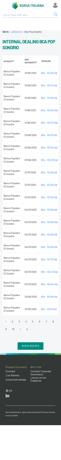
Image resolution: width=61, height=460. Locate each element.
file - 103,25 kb (49, 122)
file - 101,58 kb (49, 184)
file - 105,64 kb (49, 284)
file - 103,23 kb (49, 271)
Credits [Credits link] (15, 415)
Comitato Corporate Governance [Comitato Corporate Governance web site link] (41, 373)
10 (13, 329)
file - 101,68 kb (49, 296)
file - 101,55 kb (49, 197)
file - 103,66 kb (49, 222)
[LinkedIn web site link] (7, 396)
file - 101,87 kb (49, 135)
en (10, 390)
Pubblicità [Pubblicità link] (36, 380)
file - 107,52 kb (49, 147)
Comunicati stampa (16, 379)
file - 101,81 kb (49, 309)
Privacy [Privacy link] (45, 412)
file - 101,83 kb (49, 246)
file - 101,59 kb (49, 172)
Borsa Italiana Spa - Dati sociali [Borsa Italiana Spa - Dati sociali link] (18, 412)
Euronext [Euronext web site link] (10, 371)
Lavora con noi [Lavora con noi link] (38, 377)
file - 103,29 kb (49, 159)
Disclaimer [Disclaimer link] (36, 412)
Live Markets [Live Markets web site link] (12, 375)
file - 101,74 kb (49, 85)
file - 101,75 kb (49, 259)
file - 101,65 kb (49, 72)
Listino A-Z (16, 31)
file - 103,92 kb (49, 110)
